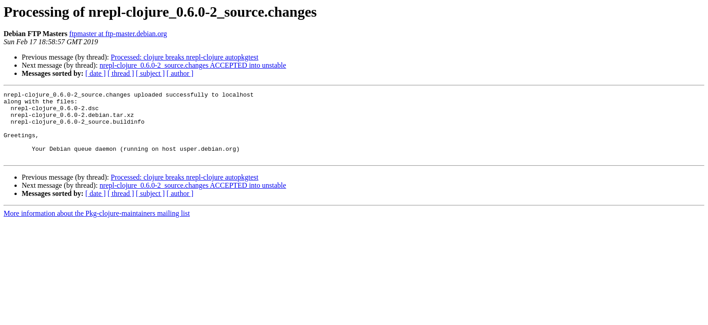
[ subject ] (150, 73)
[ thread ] (120, 73)
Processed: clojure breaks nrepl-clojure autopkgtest (184, 57)
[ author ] (180, 73)
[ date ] (95, 73)
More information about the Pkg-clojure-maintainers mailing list (97, 227)
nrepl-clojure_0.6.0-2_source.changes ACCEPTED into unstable (192, 65)
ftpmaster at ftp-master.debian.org (118, 33)
